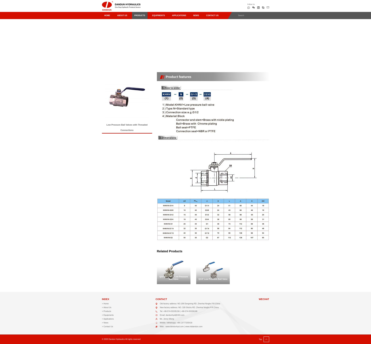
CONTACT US (212, 15)
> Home (105, 304)
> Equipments (108, 315)
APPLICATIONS (179, 15)
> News (105, 323)
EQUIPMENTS (158, 15)
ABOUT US (122, 15)
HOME (107, 15)
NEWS (196, 15)
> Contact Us (107, 327)
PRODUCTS (139, 15)
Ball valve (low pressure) (168, 45)
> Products (106, 311)
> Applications (108, 319)
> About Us (106, 307)
